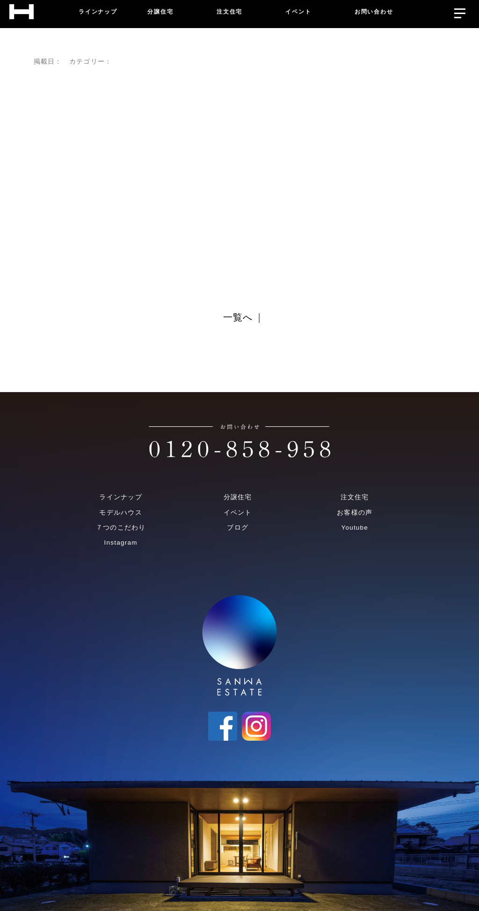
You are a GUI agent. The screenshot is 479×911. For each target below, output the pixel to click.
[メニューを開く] (459, 11)
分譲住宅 (238, 497)
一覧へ (238, 318)
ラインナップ (120, 497)
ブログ (237, 527)
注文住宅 (355, 497)
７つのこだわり (121, 527)
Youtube (354, 527)
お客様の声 (354, 512)
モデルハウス (120, 512)
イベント (238, 512)
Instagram (121, 542)
